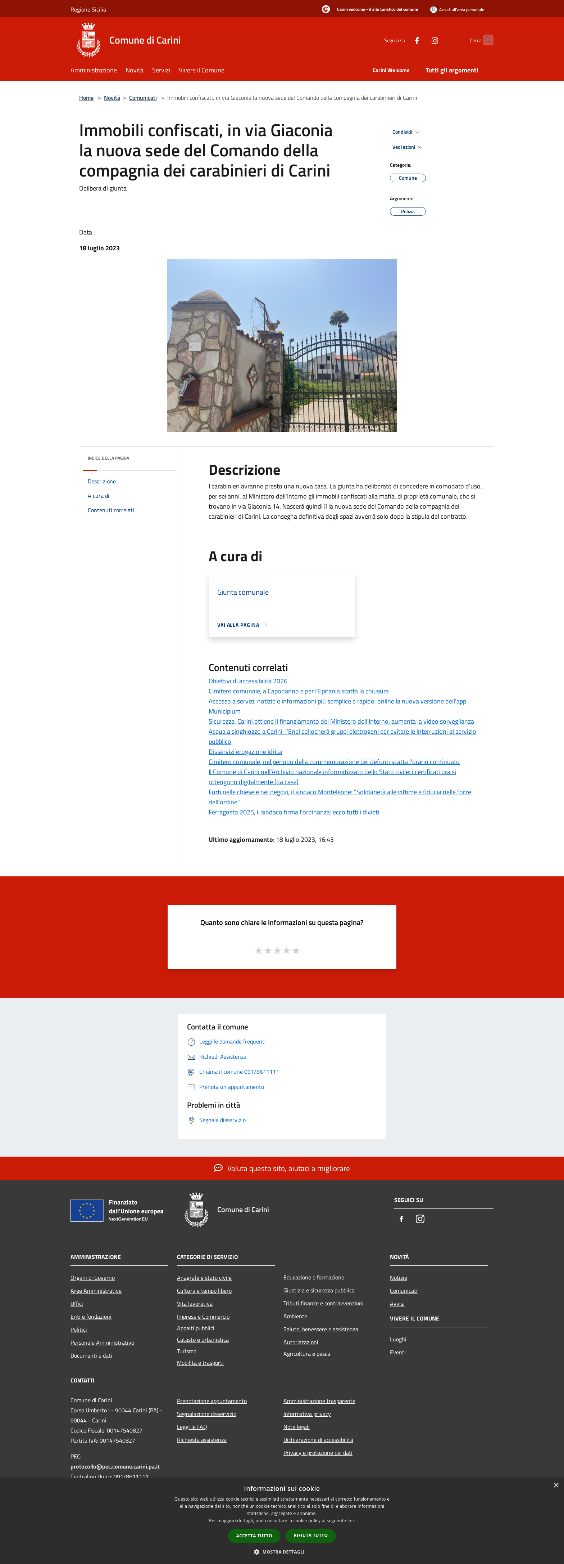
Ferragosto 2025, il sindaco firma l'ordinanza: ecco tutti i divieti (294, 812)
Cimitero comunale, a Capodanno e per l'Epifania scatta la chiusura (299, 691)
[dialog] (282, 1521)
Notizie (398, 1277)
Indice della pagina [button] (108, 458)
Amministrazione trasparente (319, 1401)
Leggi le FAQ (192, 1426)
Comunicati (143, 97)
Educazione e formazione (313, 1277)
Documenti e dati (91, 1355)
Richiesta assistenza (202, 1439)
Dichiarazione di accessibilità (318, 1439)
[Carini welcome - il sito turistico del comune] (368, 9)
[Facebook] (403, 40)
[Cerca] (485, 40)
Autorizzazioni (300, 1342)
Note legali (296, 1426)
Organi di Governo (92, 1277)
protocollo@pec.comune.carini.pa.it (115, 1466)
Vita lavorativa (195, 1303)
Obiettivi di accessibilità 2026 (248, 681)
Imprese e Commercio (203, 1316)
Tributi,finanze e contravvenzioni (323, 1303)
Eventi (398, 1352)
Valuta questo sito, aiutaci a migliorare (282, 1168)
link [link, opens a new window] (351, 1521)
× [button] (556, 1485)
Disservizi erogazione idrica (245, 751)
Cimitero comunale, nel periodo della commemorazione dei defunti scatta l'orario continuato (334, 762)
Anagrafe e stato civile (204, 1277)
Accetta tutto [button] (254, 1536)
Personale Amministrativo (102, 1342)
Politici (78, 1329)
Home (86, 97)
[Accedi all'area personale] (457, 9)
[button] (282, 1551)
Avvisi (397, 1303)
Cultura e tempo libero (204, 1290)
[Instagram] (421, 40)
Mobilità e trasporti (200, 1362)
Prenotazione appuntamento (212, 1401)
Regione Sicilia (88, 9)
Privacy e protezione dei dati (317, 1452)
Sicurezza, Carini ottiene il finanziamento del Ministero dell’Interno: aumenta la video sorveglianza (341, 721)
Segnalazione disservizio (206, 1413)
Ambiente (295, 1316)
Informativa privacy (307, 1413)
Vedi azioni (408, 147)
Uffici (76, 1303)
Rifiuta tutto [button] (311, 1535)
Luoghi (398, 1339)
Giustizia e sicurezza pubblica (319, 1290)
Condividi (407, 132)
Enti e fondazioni (91, 1316)
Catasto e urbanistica (203, 1339)
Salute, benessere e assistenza (320, 1329)
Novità (112, 97)
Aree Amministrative (96, 1290)
